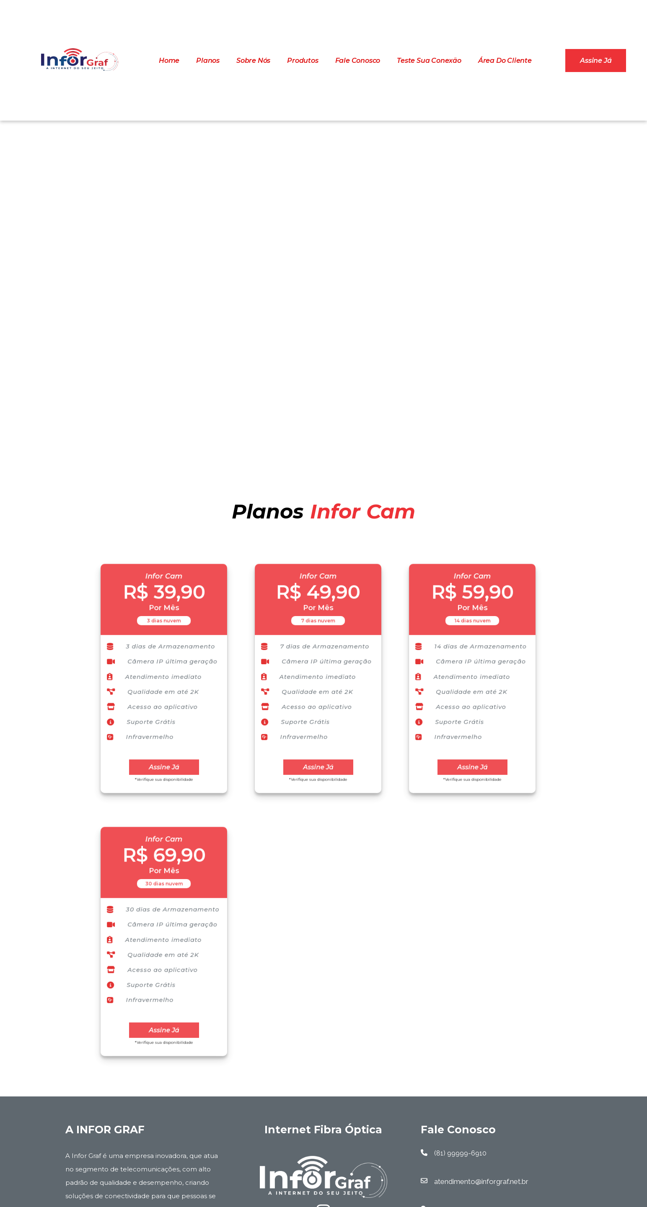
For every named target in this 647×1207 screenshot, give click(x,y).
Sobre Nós (253, 60)
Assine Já (163, 755)
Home (169, 60)
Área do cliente (505, 60)
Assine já (595, 60)
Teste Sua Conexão (429, 60)
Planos (208, 60)
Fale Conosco (357, 60)
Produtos (302, 60)
